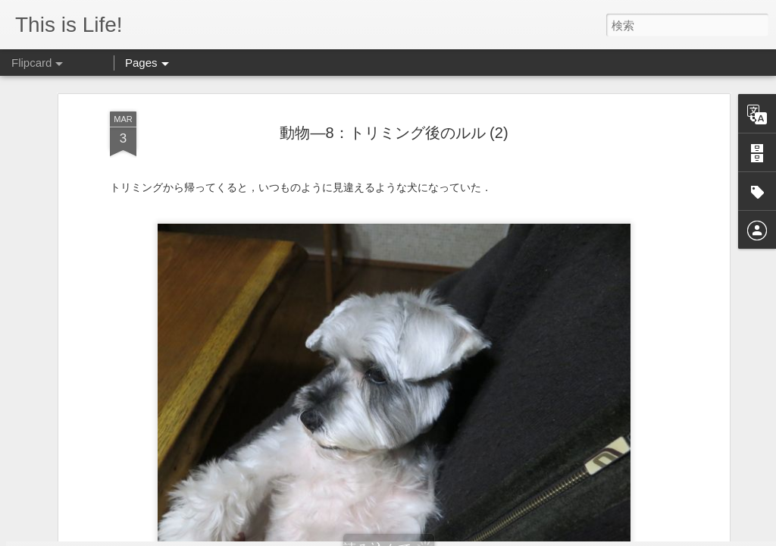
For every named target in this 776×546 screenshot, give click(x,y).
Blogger (514, 536)
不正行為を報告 (562, 536)
